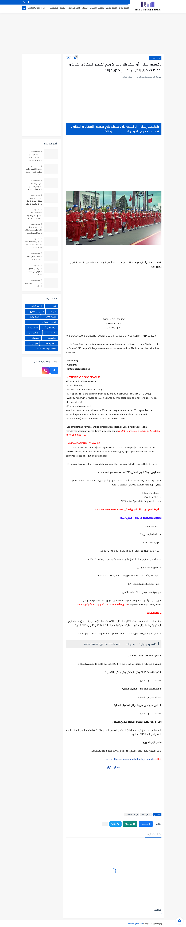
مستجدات (36, 338)
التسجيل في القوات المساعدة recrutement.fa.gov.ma (128, 759)
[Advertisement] (93, 34)
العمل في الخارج (73, 8)
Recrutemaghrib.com (135, 923)
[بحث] (24, 9)
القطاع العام (124, 8)
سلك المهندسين (34, 333)
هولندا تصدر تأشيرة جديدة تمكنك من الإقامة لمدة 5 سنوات (34, 157)
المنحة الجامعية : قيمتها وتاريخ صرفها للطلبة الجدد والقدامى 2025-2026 (34, 215)
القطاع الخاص (111, 8)
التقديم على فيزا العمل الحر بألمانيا (33, 285)
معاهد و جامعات (50, 343)
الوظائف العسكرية (97, 8)
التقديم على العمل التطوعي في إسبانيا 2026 (35, 271)
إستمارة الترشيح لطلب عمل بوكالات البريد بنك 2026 (33, 172)
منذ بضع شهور (35, 166)
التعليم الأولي (36, 306)
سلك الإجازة (33, 327)
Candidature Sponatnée (38, 8)
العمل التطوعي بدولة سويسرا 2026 (34, 258)
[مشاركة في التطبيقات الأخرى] (105, 824)
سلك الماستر (51, 333)
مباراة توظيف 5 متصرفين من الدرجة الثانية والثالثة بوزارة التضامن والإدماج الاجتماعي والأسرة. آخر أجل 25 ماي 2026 (34, 186)
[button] (146, 824)
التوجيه (62, 8)
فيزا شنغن (52, 338)
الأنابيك (85, 8)
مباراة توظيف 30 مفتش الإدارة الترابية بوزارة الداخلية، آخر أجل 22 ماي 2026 (34, 201)
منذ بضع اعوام (35, 151)
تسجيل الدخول (113, 767)
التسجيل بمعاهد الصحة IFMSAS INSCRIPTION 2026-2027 (33, 244)
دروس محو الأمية (49, 327)
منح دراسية (53, 8)
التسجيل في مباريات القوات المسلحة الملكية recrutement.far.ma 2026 (33, 230)
